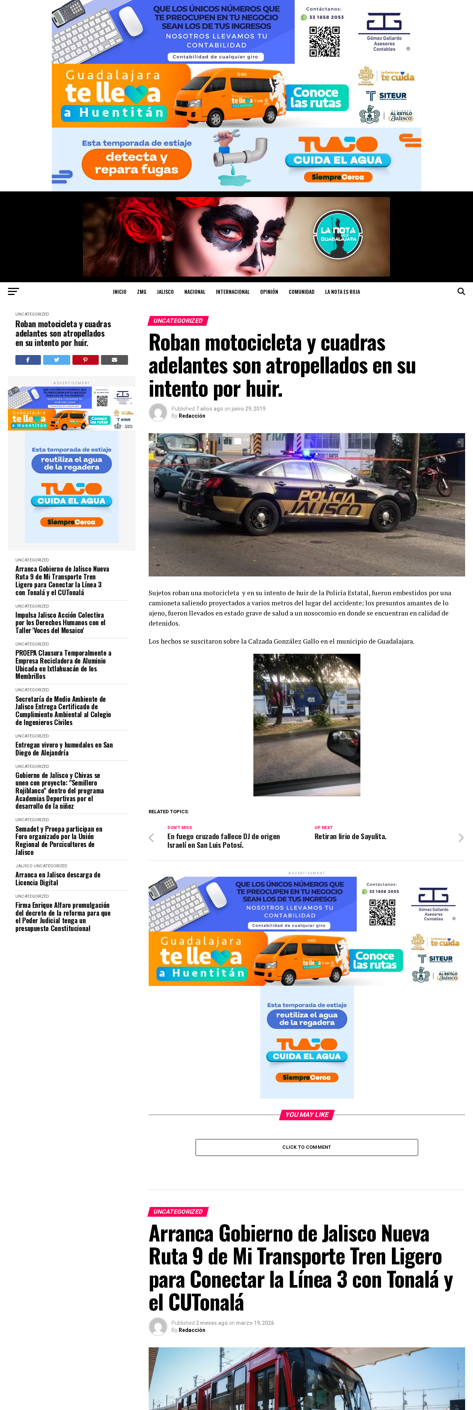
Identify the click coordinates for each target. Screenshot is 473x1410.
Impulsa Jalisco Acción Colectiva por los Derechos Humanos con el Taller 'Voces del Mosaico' (60, 622)
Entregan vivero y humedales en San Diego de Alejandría (64, 748)
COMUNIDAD (302, 291)
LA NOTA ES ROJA (342, 291)
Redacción (192, 416)
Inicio (120, 291)
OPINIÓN (269, 291)
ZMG (141, 291)
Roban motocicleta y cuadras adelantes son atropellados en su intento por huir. (63, 333)
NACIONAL (194, 291)
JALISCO (165, 291)
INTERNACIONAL (233, 291)
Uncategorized (32, 314)
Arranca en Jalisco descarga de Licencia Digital (57, 878)
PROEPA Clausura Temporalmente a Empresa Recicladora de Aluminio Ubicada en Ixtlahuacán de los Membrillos (63, 664)
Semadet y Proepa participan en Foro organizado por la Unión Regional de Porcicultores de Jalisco (58, 840)
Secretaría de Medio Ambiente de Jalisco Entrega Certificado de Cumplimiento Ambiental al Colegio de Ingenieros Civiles (63, 710)
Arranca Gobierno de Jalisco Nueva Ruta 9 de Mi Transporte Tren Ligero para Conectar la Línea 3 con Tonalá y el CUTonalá (62, 580)
